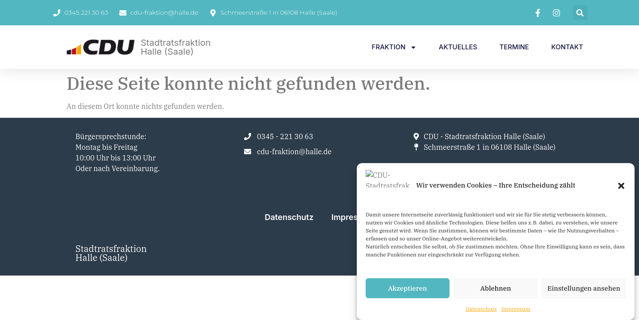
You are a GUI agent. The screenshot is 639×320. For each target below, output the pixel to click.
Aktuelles (458, 47)
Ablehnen (495, 288)
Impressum (515, 309)
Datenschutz (481, 309)
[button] (621, 194)
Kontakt (567, 47)
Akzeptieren (407, 288)
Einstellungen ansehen (583, 288)
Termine (514, 47)
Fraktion (394, 47)
